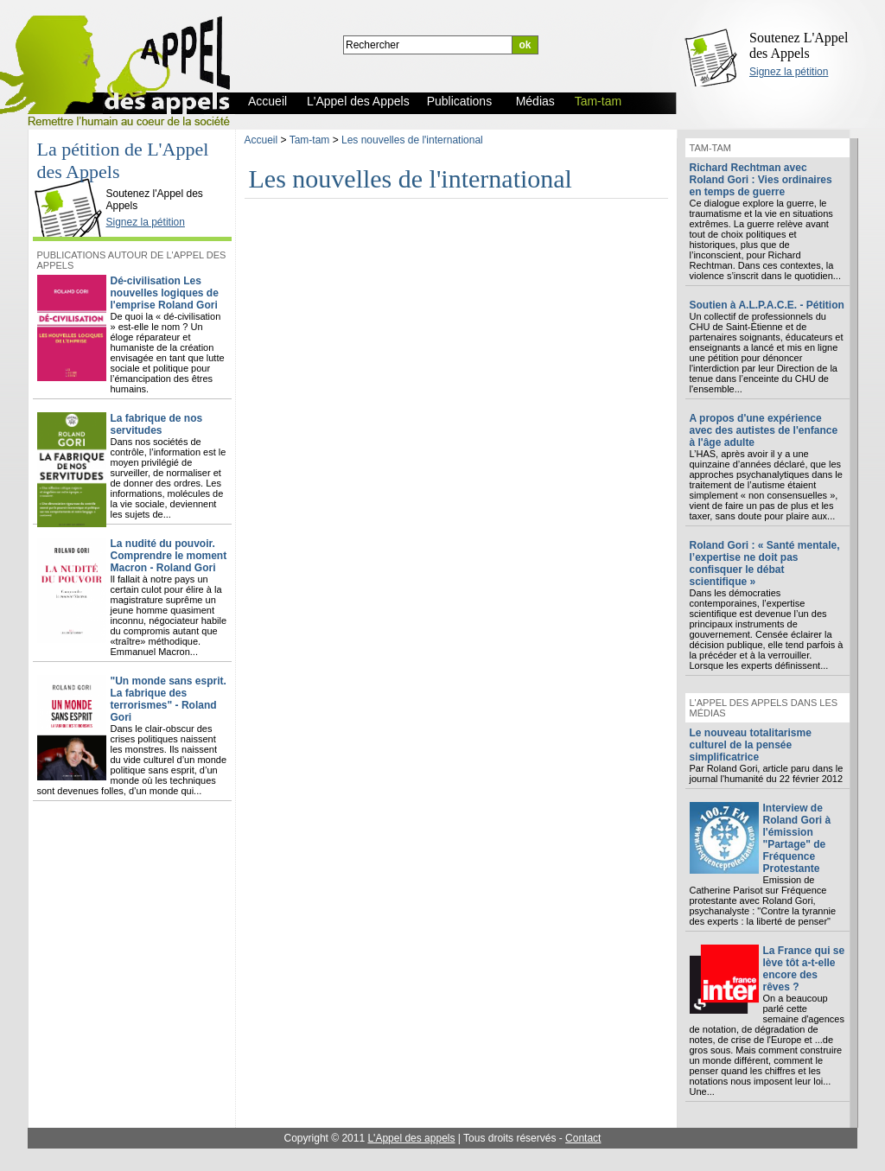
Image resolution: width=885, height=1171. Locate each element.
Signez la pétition (788, 72)
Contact (583, 1138)
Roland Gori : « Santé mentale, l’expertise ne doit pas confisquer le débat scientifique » (765, 563)
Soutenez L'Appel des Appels (798, 45)
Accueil (261, 140)
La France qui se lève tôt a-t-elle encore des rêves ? (804, 969)
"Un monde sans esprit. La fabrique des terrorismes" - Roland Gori (168, 699)
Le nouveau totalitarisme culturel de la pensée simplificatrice (751, 745)
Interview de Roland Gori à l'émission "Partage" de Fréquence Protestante (797, 838)
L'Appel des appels (411, 1138)
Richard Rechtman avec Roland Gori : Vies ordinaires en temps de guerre (761, 180)
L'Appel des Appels (72, 179)
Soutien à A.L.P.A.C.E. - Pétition (767, 305)
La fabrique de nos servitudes (157, 424)
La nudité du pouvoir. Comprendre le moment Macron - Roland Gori (169, 556)
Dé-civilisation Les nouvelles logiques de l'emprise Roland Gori (165, 293)
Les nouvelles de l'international (412, 140)
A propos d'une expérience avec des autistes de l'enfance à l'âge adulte (764, 430)
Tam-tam (310, 140)
